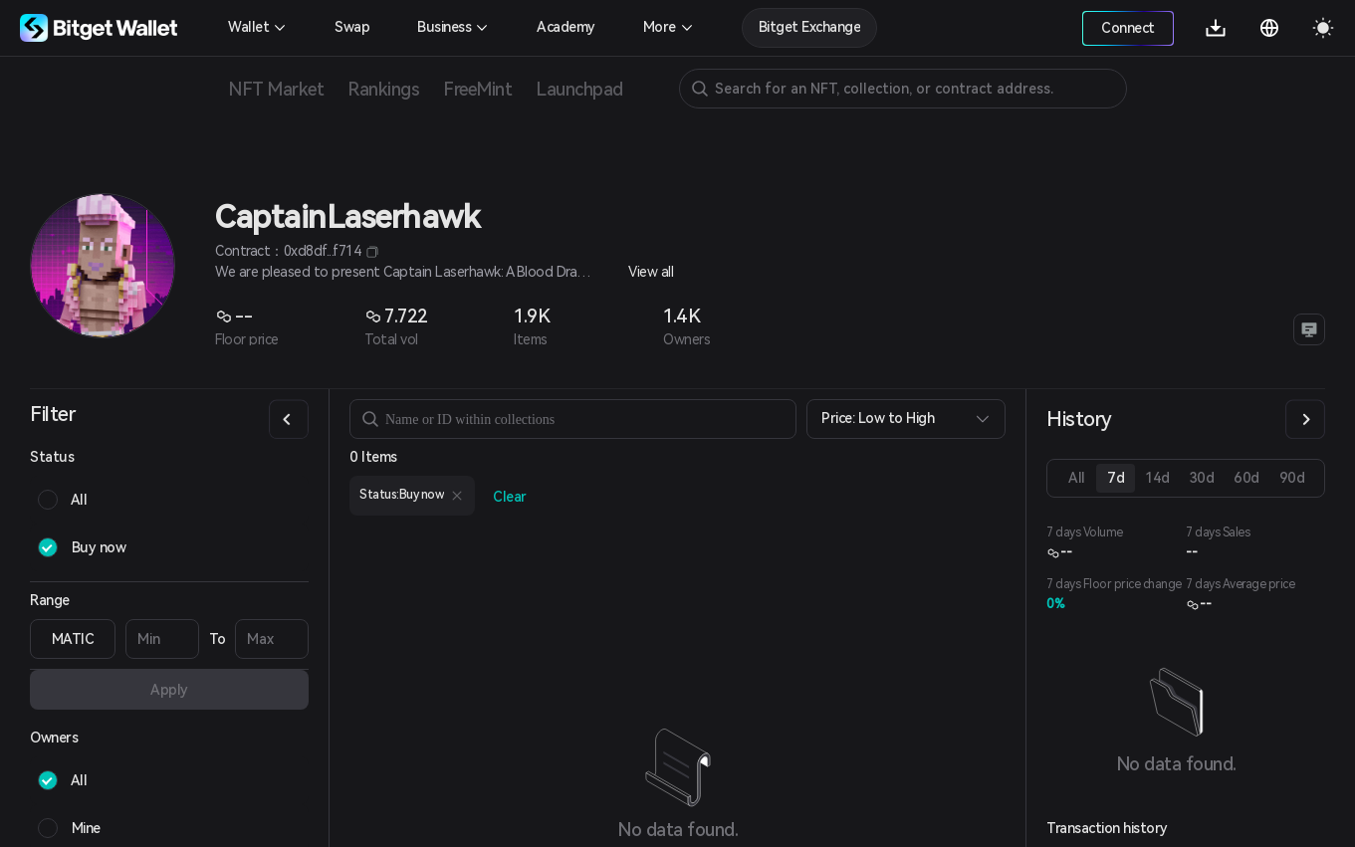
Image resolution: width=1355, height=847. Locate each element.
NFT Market (276, 89)
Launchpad (579, 89)
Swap (352, 27)
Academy (566, 27)
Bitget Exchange (810, 27)
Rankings (383, 89)
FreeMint (477, 89)
